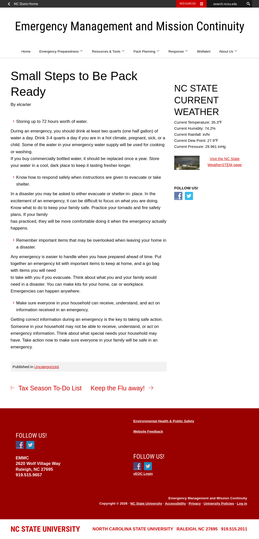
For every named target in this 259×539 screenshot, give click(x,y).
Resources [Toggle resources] (188, 3)
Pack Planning (147, 51)
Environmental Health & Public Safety (163, 421)
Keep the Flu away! (118, 388)
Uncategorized (46, 367)
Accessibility (175, 503)
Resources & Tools (108, 51)
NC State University (146, 503)
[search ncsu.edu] (226, 4)
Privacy (195, 503)
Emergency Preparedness (61, 51)
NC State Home (26, 4)
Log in (242, 503)
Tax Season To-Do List (50, 388)
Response (178, 51)
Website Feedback (148, 431)
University (45, 529)
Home (26, 51)
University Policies (219, 503)
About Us (228, 51)
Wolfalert (203, 51)
